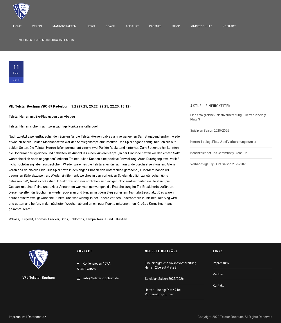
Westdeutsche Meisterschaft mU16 (46, 39)
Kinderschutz (201, 26)
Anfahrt (132, 26)
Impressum (221, 263)
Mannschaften (64, 26)
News (91, 26)
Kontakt (229, 26)
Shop (176, 26)
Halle (74, 77)
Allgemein (60, 77)
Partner (155, 26)
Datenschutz (37, 317)
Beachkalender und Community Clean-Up (218, 153)
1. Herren (44, 77)
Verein (37, 26)
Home (17, 26)
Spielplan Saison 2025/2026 (209, 130)
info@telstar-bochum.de (101, 278)
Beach (110, 26)
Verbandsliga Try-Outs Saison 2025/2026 (218, 164)
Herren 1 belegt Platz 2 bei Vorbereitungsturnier (223, 142)
